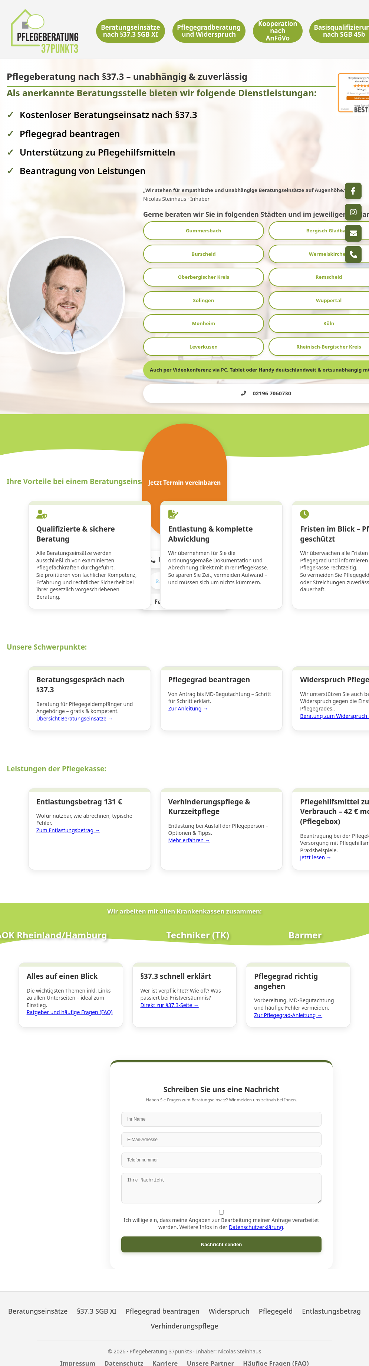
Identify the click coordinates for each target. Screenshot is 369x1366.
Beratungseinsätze (37, 1301)
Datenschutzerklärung (256, 1218)
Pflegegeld (276, 1301)
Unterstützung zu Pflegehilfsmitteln (97, 152)
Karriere (165, 1354)
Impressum (77, 1354)
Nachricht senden (221, 1235)
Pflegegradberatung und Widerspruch (209, 31)
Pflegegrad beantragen (163, 1301)
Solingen (203, 300)
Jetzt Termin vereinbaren (184, 482)
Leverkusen (204, 346)
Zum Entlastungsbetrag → (70, 818)
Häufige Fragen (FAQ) (276, 1354)
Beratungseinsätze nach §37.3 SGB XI (131, 31)
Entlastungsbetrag (331, 1301)
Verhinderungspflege (184, 1317)
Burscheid (203, 254)
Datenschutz (123, 1354)
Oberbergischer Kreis (203, 277)
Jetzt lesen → (317, 846)
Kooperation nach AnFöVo (277, 30)
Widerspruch (229, 1301)
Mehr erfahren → (191, 828)
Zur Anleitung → (190, 701)
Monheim (203, 323)
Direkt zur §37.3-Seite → (171, 989)
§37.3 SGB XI (96, 1301)
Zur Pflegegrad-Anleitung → (290, 999)
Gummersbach (203, 230)
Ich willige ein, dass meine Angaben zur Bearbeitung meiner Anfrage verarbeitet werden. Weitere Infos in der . (221, 1211)
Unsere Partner (210, 1354)
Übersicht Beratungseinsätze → (76, 711)
